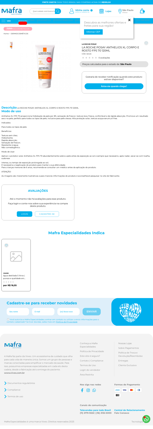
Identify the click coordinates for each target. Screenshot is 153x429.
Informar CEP (93, 32)
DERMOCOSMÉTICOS (19, 34)
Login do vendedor (90, 370)
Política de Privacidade (66, 322)
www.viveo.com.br (14, 373)
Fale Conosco (121, 413)
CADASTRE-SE (47, 214)
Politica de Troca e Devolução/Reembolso (130, 354)
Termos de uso (15, 396)
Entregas (123, 360)
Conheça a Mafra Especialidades (89, 345)
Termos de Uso (88, 365)
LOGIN (24, 214)
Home (6, 34)
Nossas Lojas (125, 343)
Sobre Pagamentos (128, 348)
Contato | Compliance (91, 360)
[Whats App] (146, 419)
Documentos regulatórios (21, 383)
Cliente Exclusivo (127, 365)
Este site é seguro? (90, 356)
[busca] (58, 11)
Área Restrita (87, 374)
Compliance (13, 390)
